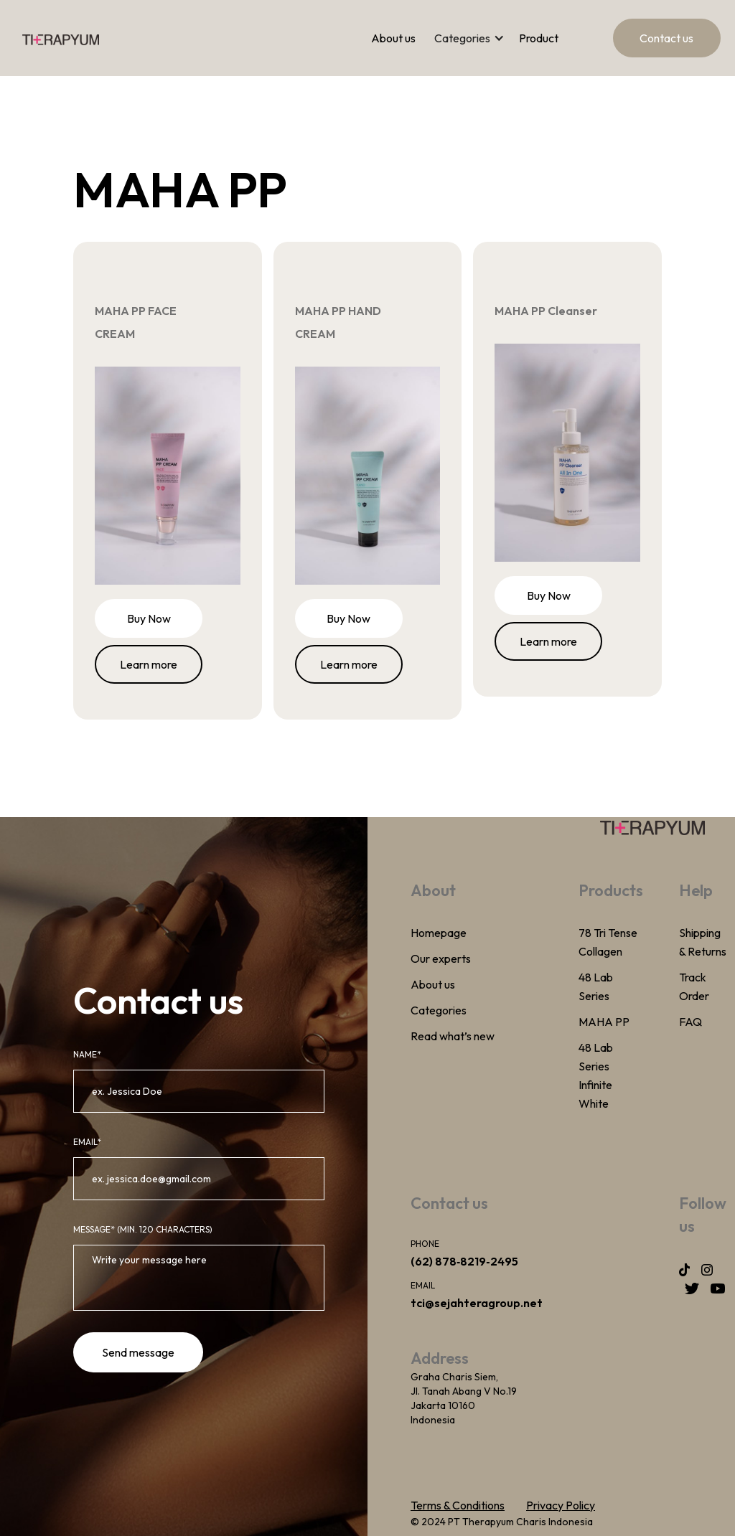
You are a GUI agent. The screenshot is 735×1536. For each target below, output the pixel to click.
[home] (61, 38)
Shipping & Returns (702, 941)
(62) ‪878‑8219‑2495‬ (464, 1261)
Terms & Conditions (458, 1505)
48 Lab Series (596, 986)
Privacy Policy (560, 1505)
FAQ (690, 1021)
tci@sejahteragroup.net (477, 1303)
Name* (87, 1054)
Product (538, 38)
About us (393, 38)
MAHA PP (604, 1021)
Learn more (148, 664)
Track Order (694, 986)
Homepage (439, 932)
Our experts (441, 958)
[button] (476, 38)
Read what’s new (453, 1036)
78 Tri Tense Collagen (608, 941)
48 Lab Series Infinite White (596, 1075)
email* (87, 1141)
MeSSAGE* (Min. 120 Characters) (142, 1229)
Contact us (666, 38)
